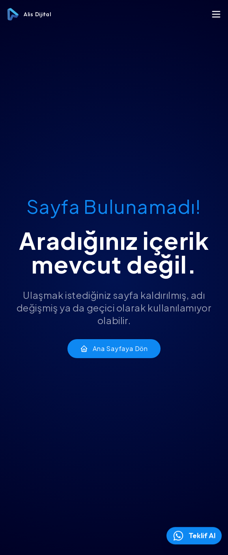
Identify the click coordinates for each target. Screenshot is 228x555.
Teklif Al (194, 535)
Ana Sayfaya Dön (114, 348)
